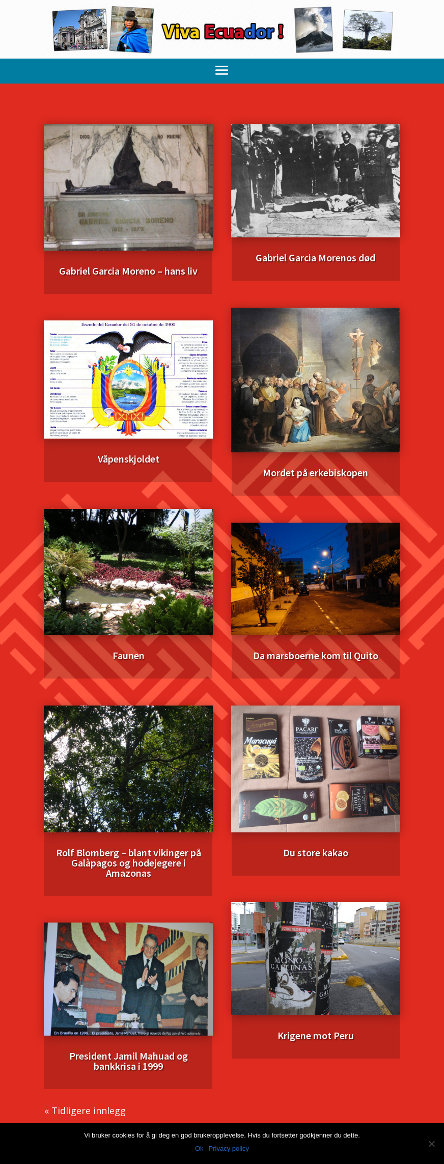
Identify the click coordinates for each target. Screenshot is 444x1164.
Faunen (129, 655)
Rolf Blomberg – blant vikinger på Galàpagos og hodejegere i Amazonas (128, 862)
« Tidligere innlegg (85, 1110)
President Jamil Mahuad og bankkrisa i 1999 (128, 1060)
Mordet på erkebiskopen (315, 472)
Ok (199, 1148)
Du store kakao (315, 852)
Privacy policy (229, 1148)
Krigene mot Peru (315, 1035)
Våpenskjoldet (128, 458)
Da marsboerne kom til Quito (315, 655)
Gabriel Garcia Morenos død (315, 257)
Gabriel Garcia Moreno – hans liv (128, 270)
